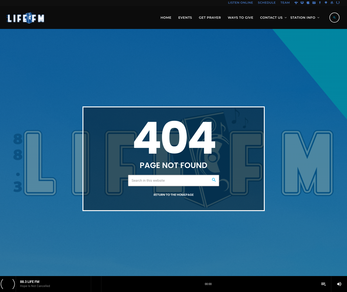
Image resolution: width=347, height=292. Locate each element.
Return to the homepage (174, 195)
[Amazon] (332, 3)
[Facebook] (320, 3)
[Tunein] (296, 3)
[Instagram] (314, 3)
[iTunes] (308, 3)
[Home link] (25, 17)
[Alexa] (338, 3)
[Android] (326, 3)
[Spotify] (302, 3)
